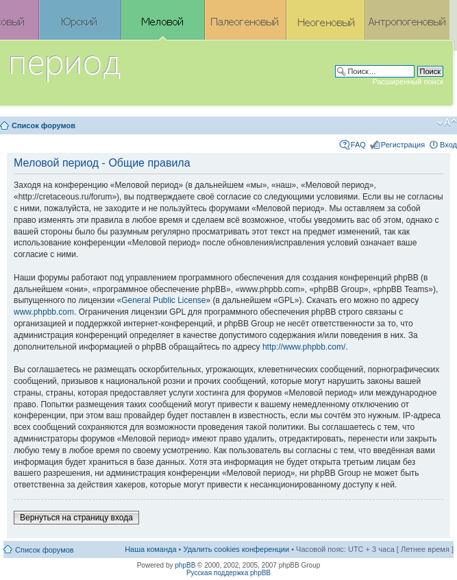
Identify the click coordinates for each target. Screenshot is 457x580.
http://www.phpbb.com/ (303, 347)
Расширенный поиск (407, 81)
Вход (448, 145)
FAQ (358, 145)
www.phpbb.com (44, 312)
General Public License (163, 300)
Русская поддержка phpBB (228, 573)
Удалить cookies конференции (237, 549)
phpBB (185, 565)
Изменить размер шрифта (447, 123)
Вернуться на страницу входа (76, 517)
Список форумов (43, 125)
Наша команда (150, 549)
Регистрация (403, 145)
